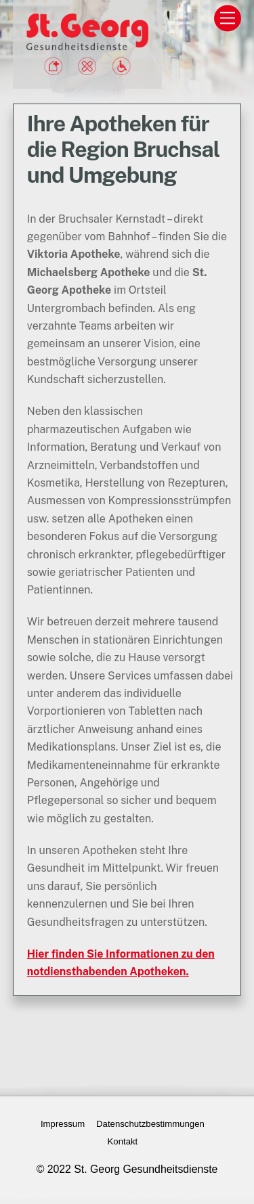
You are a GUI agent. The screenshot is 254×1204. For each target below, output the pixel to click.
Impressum (63, 1124)
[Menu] (227, 18)
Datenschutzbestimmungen (150, 1124)
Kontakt (123, 1141)
